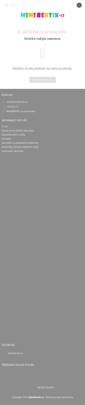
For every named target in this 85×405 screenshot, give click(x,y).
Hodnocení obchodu (12, 151)
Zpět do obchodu (42, 79)
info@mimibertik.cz (16, 101)
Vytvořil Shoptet (45, 387)
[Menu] (79, 5)
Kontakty (6, 138)
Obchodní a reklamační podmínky (20, 142)
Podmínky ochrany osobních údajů (20, 146)
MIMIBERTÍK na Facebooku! (21, 111)
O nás (5, 126)
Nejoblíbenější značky (13, 134)
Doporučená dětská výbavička (18, 130)
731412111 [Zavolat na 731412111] (12, 106)
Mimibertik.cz (15, 353)
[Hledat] (6, 5)
